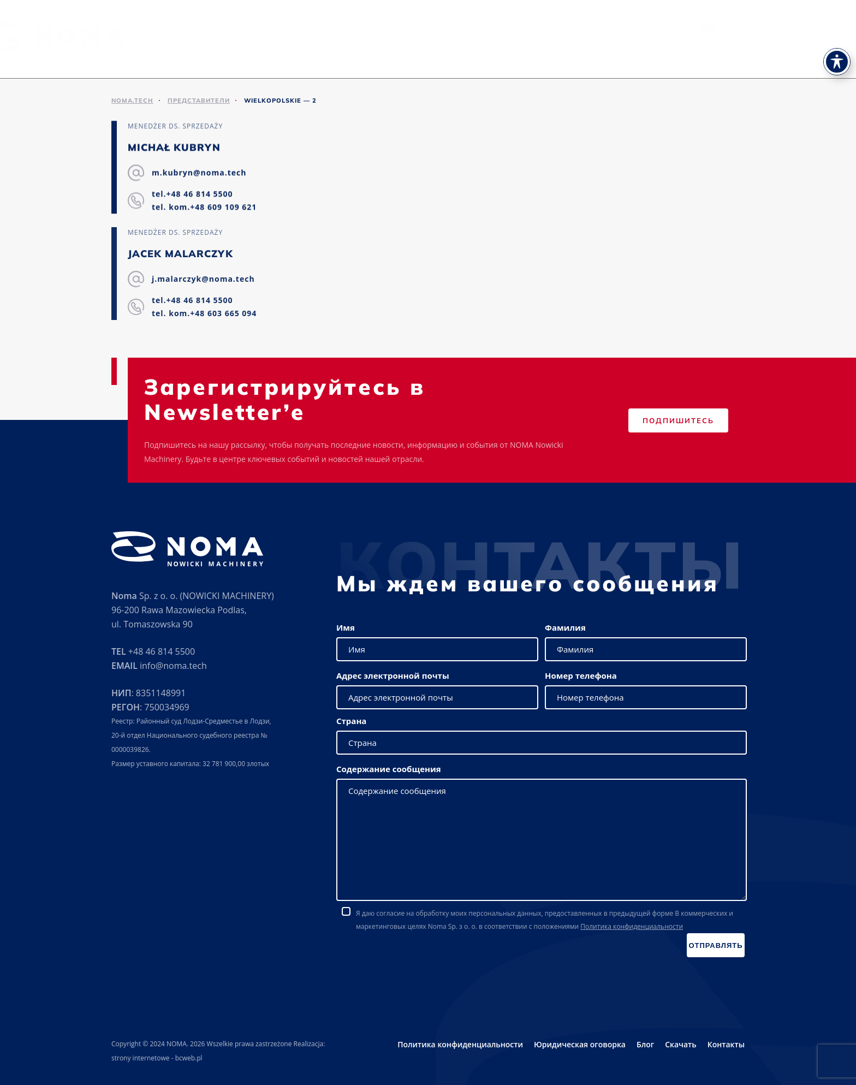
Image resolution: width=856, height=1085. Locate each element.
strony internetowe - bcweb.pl (157, 1058)
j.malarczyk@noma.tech (203, 279)
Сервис (478, 55)
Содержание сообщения (388, 768)
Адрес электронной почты (392, 675)
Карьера (728, 55)
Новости (683, 55)
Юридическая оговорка (580, 1044)
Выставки (522, 55)
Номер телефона (581, 675)
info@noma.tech (173, 666)
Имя (345, 627)
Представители (582, 55)
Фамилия (565, 627)
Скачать (640, 55)
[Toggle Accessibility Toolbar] (837, 40)
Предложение (425, 55)
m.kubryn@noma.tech (199, 173)
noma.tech (132, 100)
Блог (645, 1044)
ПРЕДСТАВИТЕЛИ (199, 100)
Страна (351, 720)
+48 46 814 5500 (161, 651)
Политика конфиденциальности (631, 926)
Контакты (775, 55)
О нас (375, 55)
